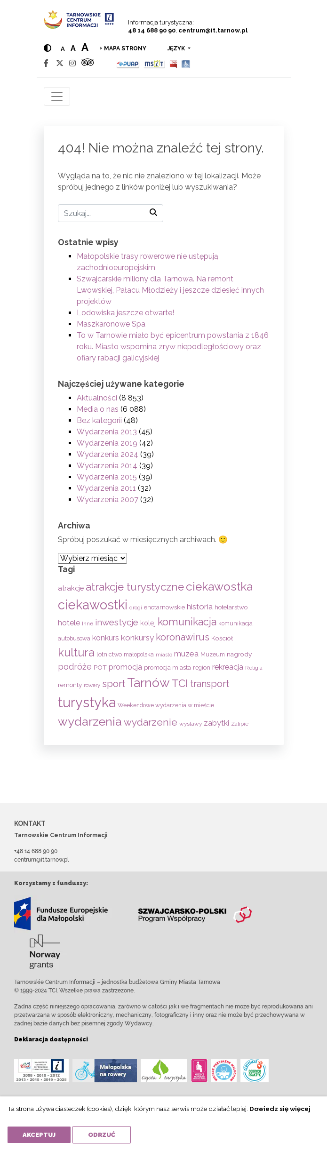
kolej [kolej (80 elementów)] (148, 623)
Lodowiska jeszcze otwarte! (125, 312)
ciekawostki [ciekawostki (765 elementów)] (93, 604)
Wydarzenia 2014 (107, 465)
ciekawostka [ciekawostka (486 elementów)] (219, 586)
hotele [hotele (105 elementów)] (69, 622)
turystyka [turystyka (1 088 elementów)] (87, 702)
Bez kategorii (99, 420)
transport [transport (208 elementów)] (209, 683)
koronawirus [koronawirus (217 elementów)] (182, 637)
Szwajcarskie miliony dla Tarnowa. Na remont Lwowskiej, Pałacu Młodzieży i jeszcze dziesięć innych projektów (170, 290)
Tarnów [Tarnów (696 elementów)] (148, 682)
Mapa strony (125, 48)
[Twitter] (60, 63)
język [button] (176, 48)
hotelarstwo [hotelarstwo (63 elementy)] (231, 607)
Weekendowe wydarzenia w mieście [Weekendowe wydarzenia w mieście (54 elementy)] (166, 705)
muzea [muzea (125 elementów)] (186, 653)
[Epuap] (128, 63)
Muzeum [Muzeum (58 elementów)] (212, 654)
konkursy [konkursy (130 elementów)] (137, 637)
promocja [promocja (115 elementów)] (125, 667)
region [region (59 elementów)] (201, 667)
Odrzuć (101, 1134)
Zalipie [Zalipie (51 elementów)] (239, 723)
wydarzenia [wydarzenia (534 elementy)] (90, 721)
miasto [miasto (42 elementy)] (164, 654)
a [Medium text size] (73, 48)
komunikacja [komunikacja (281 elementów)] (187, 622)
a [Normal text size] (63, 48)
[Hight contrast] (47, 48)
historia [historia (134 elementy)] (200, 606)
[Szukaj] (110, 213)
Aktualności (97, 397)
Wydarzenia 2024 (107, 454)
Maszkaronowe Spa (111, 324)
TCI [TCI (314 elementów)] (180, 683)
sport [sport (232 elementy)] (113, 683)
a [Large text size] (84, 47)
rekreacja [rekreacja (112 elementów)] (227, 667)
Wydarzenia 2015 (107, 476)
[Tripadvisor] (87, 63)
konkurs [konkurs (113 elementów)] (105, 637)
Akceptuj (39, 1134)
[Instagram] (72, 63)
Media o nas (98, 409)
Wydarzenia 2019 (107, 443)
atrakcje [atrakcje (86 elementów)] (71, 588)
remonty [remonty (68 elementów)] (70, 684)
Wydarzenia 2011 (106, 488)
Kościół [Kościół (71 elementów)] (222, 638)
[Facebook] (46, 63)
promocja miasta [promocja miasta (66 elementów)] (167, 667)
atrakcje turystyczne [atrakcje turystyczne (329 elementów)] (135, 587)
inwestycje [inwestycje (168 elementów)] (116, 622)
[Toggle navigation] (57, 96)
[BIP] (173, 63)
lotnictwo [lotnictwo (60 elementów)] (109, 654)
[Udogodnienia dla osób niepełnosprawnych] (186, 63)
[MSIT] (154, 63)
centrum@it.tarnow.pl (212, 30)
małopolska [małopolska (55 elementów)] (139, 654)
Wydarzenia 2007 (107, 499)
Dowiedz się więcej (280, 1108)
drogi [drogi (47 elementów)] (135, 607)
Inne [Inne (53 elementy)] (87, 623)
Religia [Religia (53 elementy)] (254, 667)
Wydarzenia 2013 (107, 431)
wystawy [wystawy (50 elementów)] (190, 723)
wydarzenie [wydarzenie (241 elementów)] (150, 722)
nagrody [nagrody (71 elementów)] (239, 654)
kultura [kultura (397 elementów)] (76, 652)
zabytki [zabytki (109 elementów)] (216, 723)
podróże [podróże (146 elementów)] (75, 666)
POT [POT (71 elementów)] (100, 667)
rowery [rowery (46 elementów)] (92, 685)
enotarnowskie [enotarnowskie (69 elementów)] (164, 607)
